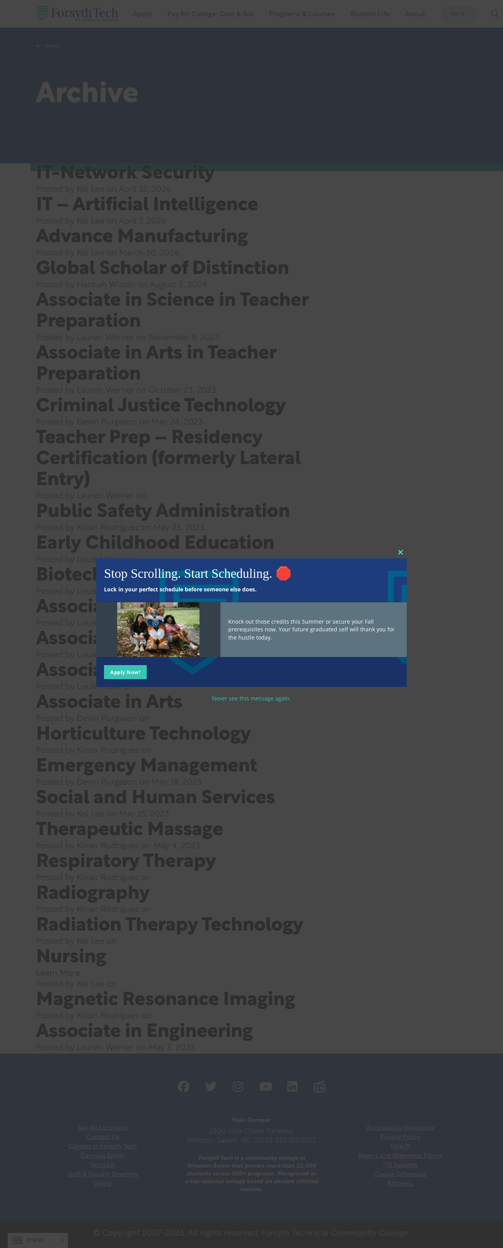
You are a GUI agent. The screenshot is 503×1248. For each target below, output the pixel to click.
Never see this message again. (251, 698)
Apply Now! (125, 671)
